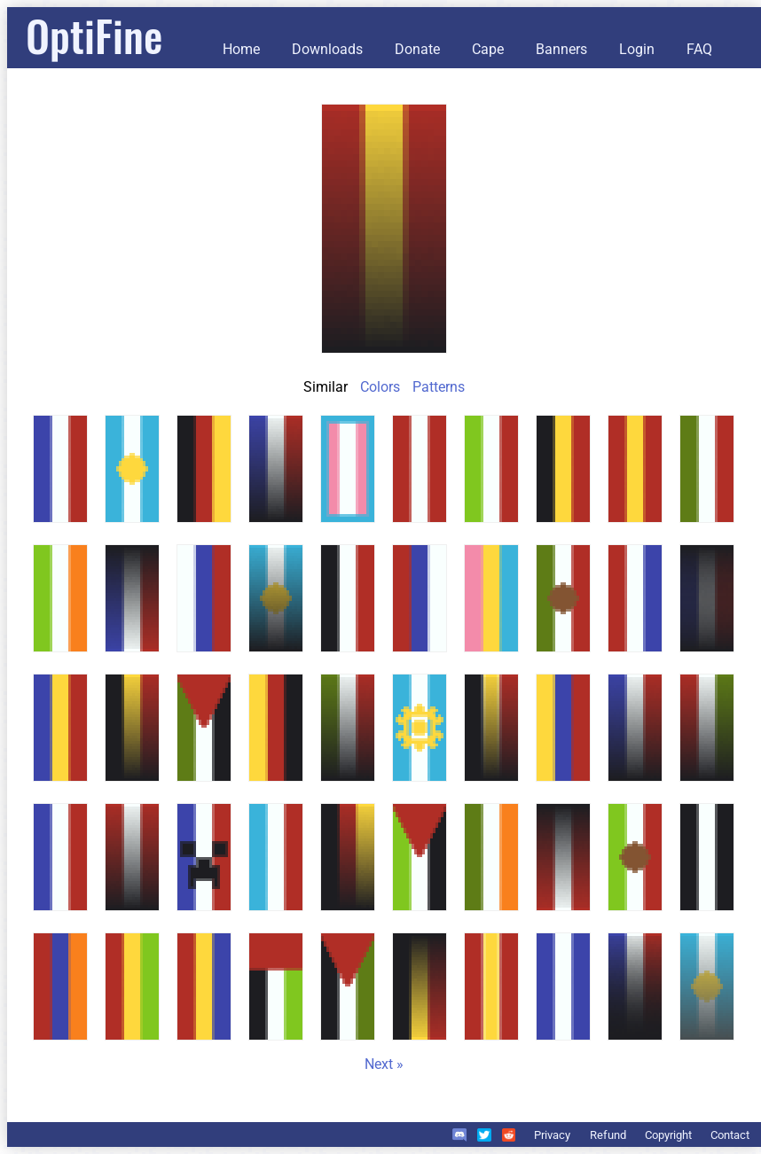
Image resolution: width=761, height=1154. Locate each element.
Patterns (438, 386)
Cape (488, 49)
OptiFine (94, 35)
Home (241, 49)
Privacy (552, 1135)
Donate (417, 49)
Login (637, 49)
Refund (608, 1135)
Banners (561, 49)
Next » (384, 1064)
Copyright (668, 1135)
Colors (380, 386)
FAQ (699, 49)
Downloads (327, 49)
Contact (729, 1135)
